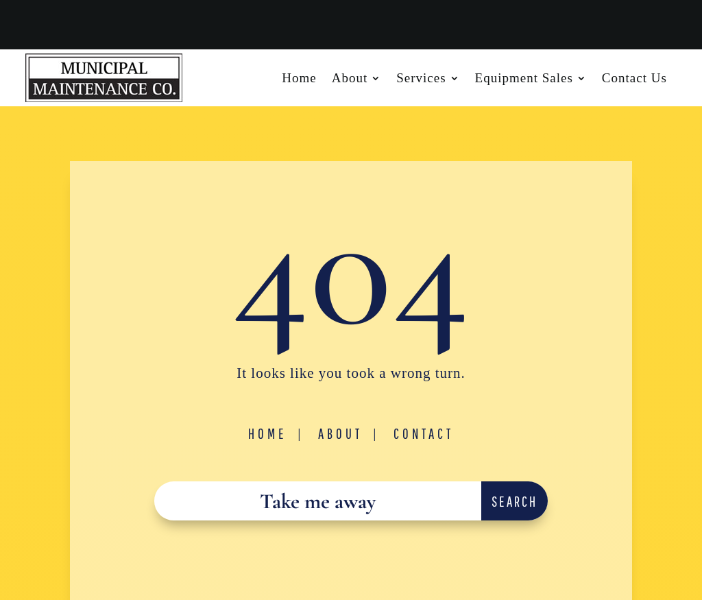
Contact (424, 433)
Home (299, 79)
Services (421, 79)
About (350, 79)
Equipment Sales (524, 79)
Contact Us (634, 79)
